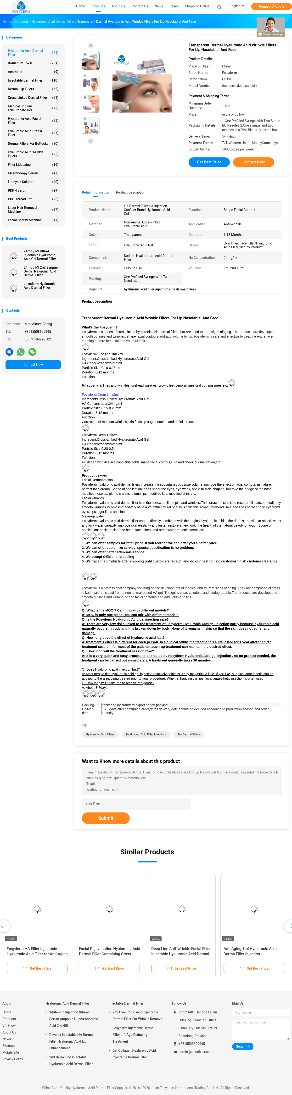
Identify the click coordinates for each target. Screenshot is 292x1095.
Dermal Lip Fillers (33, 89)
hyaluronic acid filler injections (146, 734)
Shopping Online (197, 6)
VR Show (9, 1026)
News (6, 1039)
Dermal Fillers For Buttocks (33, 143)
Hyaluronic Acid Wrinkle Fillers (33, 154)
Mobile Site (10, 1052)
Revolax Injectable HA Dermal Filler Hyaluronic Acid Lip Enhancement (71, 1041)
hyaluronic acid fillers (100, 734)
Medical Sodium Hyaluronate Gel (33, 108)
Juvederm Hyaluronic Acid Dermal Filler (40, 285)
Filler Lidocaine (33, 164)
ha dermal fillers (189, 734)
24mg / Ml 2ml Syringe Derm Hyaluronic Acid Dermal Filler (41, 271)
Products (9, 1019)
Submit (105, 818)
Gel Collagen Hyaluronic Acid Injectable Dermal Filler (134, 1054)
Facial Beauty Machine (33, 220)
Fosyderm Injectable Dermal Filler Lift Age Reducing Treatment (133, 1034)
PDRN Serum (33, 190)
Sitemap (8, 1046)
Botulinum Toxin (33, 63)
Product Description (130, 192)
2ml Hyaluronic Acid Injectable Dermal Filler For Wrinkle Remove (137, 1015)
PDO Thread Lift (33, 199)
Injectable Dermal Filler (33, 80)
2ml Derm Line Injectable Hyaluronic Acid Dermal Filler (71, 1060)
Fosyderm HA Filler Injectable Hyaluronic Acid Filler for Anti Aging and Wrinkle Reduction (37, 954)
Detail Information (95, 192)
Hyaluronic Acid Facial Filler (33, 120)
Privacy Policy (12, 1059)
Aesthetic (33, 71)
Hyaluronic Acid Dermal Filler (33, 52)
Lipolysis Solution (33, 181)
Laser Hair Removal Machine (33, 209)
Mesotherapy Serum (33, 173)
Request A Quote (271, 6)
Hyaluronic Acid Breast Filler (33, 133)
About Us (9, 1032)
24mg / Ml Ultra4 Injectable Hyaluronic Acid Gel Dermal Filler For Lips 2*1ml (40, 255)
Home (6, 1012)
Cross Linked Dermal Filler (33, 97)
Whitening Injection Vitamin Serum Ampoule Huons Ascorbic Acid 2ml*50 (73, 1019)
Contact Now (33, 365)
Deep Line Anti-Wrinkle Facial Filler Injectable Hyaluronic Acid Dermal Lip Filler (181, 954)
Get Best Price (209, 162)
